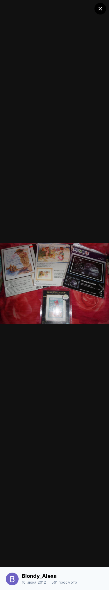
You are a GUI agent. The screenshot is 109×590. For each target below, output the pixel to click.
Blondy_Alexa (39, 576)
